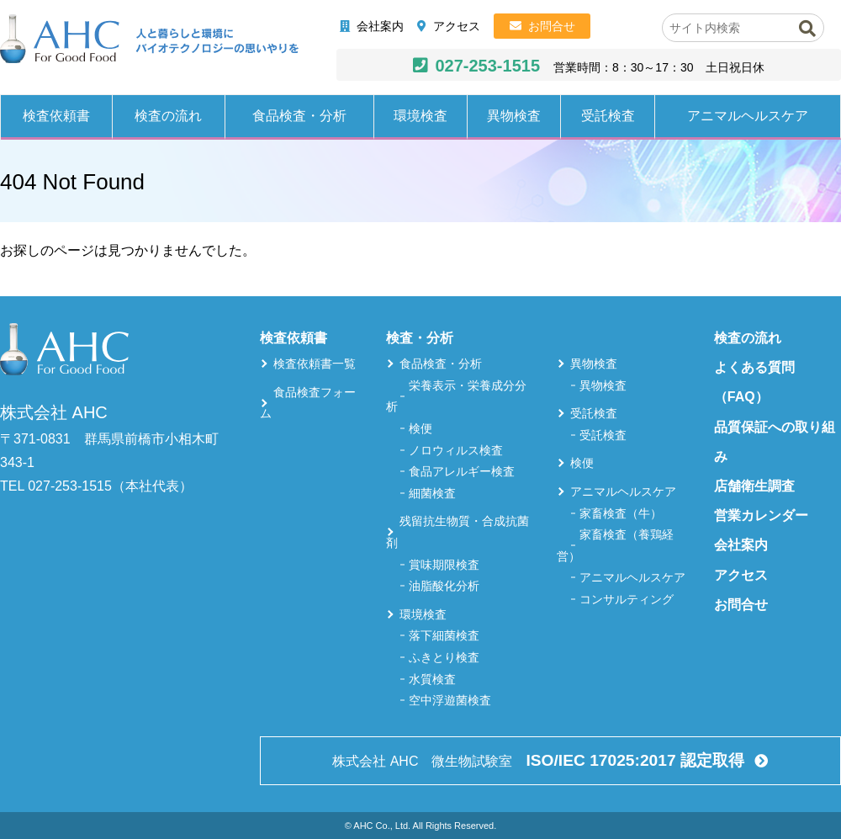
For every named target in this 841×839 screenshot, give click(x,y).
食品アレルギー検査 (462, 471)
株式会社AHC (149, 39)
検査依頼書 (56, 116)
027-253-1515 (487, 65)
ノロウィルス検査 (456, 450)
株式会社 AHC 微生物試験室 (540, 760)
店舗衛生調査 (754, 486)
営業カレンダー (761, 515)
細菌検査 (432, 493)
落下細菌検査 (444, 635)
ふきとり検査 (444, 657)
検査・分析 (419, 338)
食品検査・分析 (299, 116)
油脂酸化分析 (444, 585)
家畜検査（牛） (620, 513)
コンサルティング (626, 599)
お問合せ (551, 26)
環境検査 (420, 116)
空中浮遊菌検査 (450, 700)
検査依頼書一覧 (314, 363)
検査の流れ (168, 116)
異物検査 (514, 116)
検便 (420, 428)
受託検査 (608, 116)
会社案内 (380, 26)
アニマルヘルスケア (747, 116)
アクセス (456, 26)
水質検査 (432, 679)
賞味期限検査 (444, 564)
